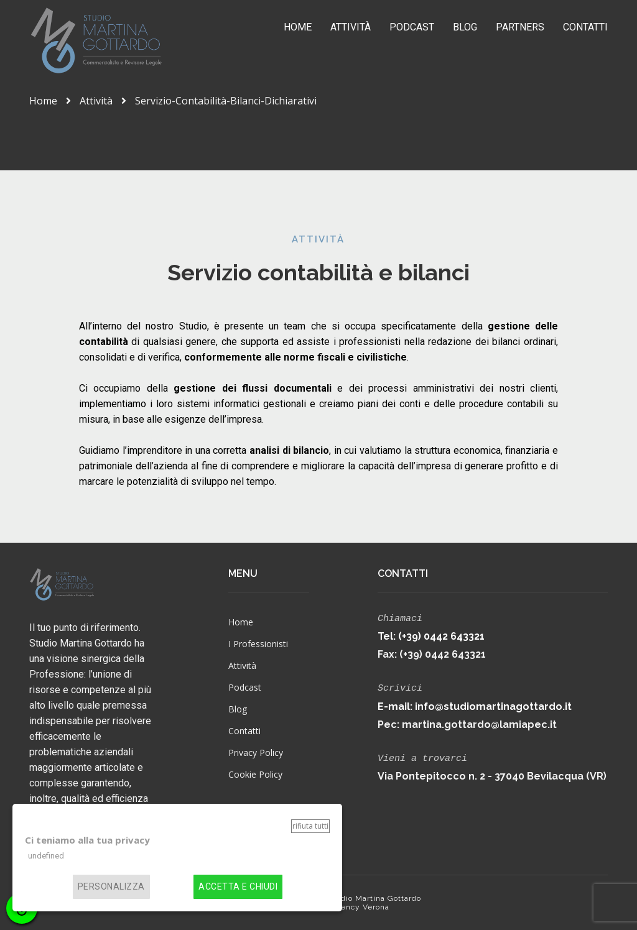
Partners (520, 27)
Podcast (411, 27)
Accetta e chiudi (237, 887)
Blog (465, 27)
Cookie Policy (255, 774)
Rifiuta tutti (310, 826)
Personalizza (111, 887)
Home (298, 27)
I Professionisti (258, 644)
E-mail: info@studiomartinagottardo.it (475, 704)
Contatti (585, 27)
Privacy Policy (255, 752)
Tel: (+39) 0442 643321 (431, 635)
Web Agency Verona (349, 907)
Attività (350, 27)
